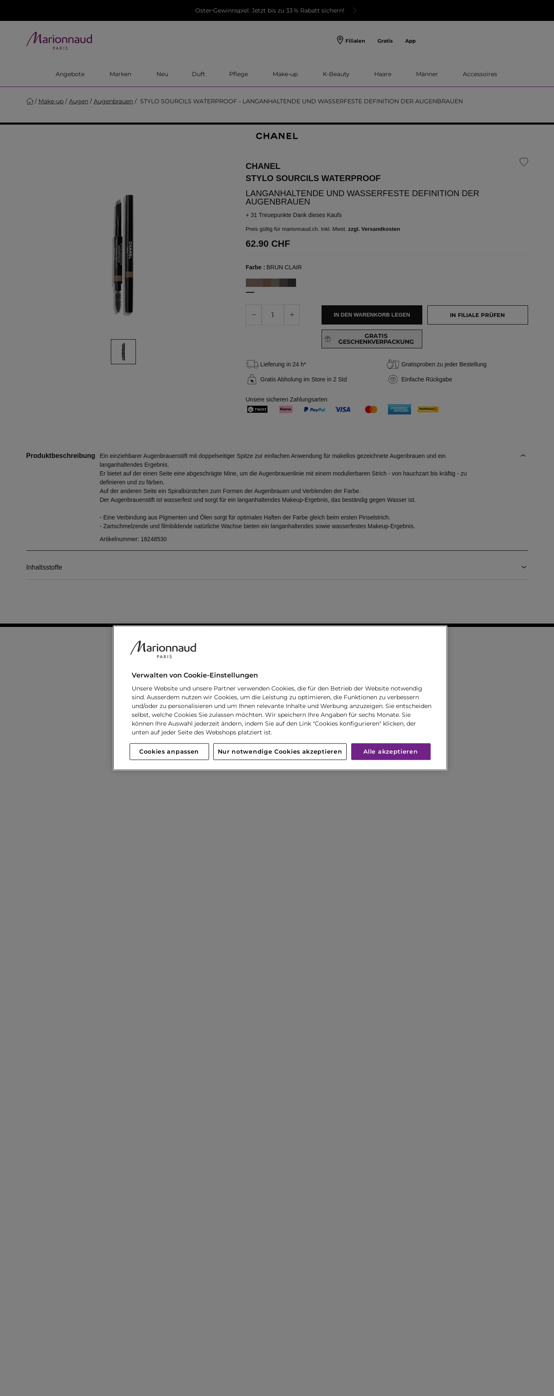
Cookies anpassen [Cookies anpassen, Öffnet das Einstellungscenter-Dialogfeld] (169, 752)
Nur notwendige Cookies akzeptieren (280, 752)
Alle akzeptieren (390, 752)
